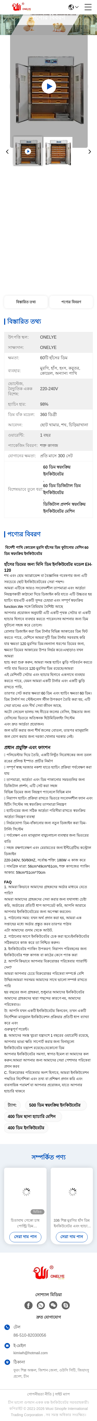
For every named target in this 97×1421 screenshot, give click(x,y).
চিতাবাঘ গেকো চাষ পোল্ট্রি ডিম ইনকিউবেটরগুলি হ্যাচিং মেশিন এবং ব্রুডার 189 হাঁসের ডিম (25, 1223)
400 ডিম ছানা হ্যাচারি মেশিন (32, 1116)
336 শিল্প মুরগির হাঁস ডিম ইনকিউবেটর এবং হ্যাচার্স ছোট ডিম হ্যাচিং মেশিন (72, 1223)
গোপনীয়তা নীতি (39, 1394)
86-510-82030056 (29, 1335)
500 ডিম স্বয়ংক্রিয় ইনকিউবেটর (54, 1105)
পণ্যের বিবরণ (71, 302)
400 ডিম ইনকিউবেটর (26, 1128)
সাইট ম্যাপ (62, 1394)
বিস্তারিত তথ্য (26, 302)
